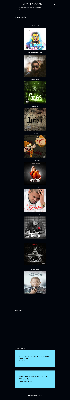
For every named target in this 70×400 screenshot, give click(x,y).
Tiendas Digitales (39, 9)
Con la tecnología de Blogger (35, 395)
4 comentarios (27, 360)
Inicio (20, 9)
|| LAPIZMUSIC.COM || (32, 4)
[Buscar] (54, 4)
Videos (31, 9)
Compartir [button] (17, 305)
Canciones (26, 9)
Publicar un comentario (28, 381)
